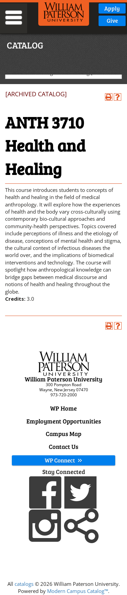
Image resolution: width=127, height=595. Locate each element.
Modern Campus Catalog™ (77, 591)
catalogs (24, 583)
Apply (112, 8)
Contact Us (63, 446)
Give (112, 20)
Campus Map (63, 434)
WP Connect (64, 460)
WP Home (63, 408)
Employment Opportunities (63, 421)
